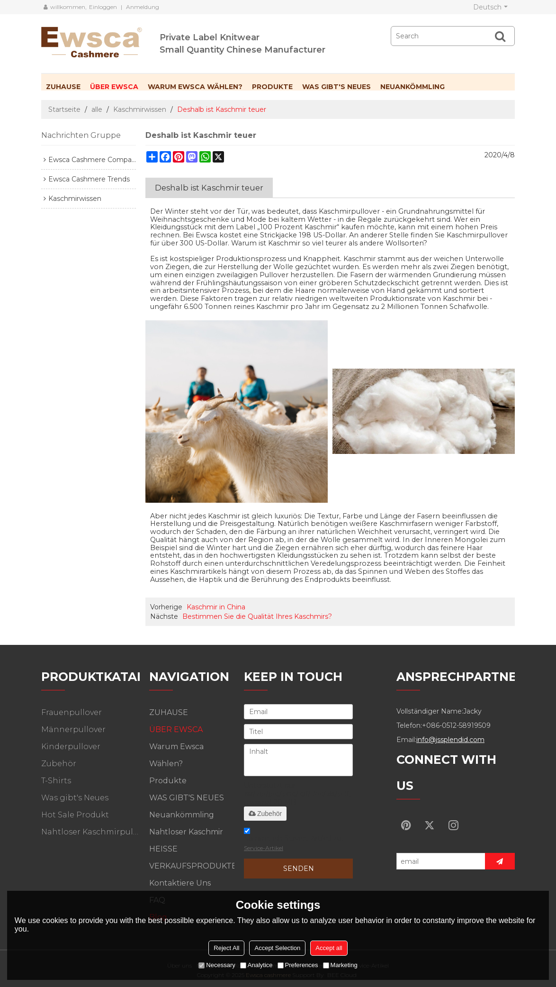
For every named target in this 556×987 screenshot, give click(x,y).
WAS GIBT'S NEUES (336, 86)
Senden (298, 868)
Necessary (216, 965)
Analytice (256, 965)
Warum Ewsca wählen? (195, 86)
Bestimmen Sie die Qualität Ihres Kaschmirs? (257, 616)
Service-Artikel (263, 847)
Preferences (298, 965)
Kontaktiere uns (180, 882)
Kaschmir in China (216, 607)
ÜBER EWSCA (114, 86)
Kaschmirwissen (139, 109)
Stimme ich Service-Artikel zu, (293, 841)
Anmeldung (142, 6)
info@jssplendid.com (450, 739)
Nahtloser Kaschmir (186, 831)
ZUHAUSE (63, 86)
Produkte (272, 86)
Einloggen (103, 6)
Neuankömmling (412, 86)
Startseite (64, 109)
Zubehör (265, 813)
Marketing (340, 965)
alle (96, 109)
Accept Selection (277, 947)
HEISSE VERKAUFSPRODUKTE (191, 857)
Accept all (328, 947)
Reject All (226, 947)
